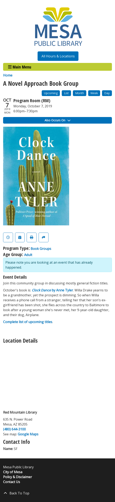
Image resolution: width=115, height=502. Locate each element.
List (66, 93)
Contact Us (11, 482)
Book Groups (41, 248)
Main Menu (19, 67)
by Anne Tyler (52, 290)
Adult (28, 255)
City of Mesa (12, 472)
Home (7, 75)
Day (107, 93)
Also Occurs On (57, 120)
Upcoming (51, 93)
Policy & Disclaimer (17, 477)
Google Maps (28, 434)
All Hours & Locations (58, 56)
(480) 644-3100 (14, 429)
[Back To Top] (57, 493)
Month (79, 93)
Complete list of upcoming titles (27, 322)
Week (94, 93)
